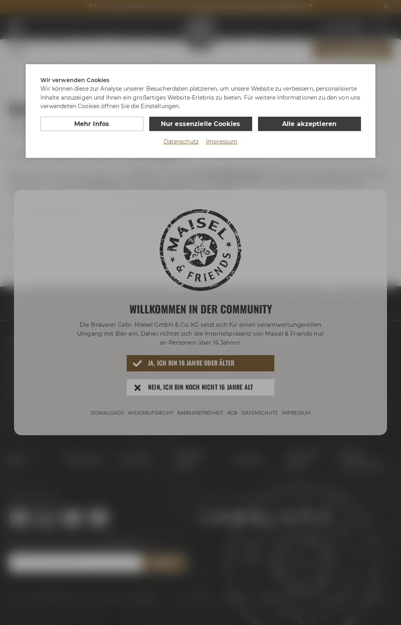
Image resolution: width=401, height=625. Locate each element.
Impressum (221, 141)
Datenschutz (181, 141)
